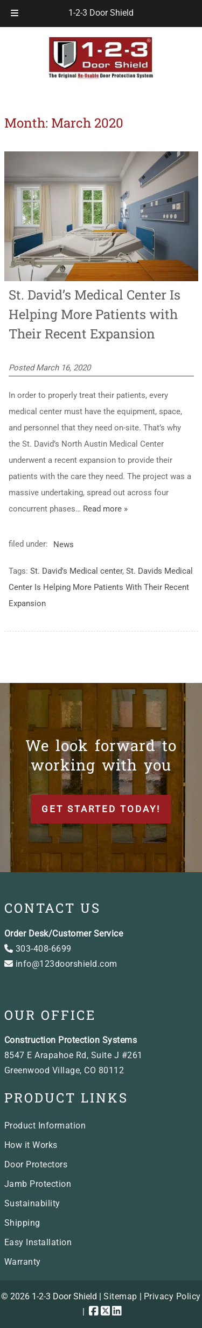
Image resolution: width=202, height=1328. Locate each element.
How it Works (31, 1145)
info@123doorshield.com (60, 964)
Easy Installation (38, 1242)
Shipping (22, 1223)
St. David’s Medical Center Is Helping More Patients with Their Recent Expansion (94, 314)
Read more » (105, 509)
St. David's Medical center (76, 571)
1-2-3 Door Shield (101, 13)
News (63, 544)
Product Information (45, 1125)
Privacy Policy (172, 1296)
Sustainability (32, 1203)
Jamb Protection (38, 1184)
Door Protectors (36, 1164)
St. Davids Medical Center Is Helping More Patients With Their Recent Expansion (101, 587)
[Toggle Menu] (14, 13)
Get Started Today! (101, 809)
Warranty (22, 1262)
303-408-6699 (38, 949)
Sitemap (120, 1296)
